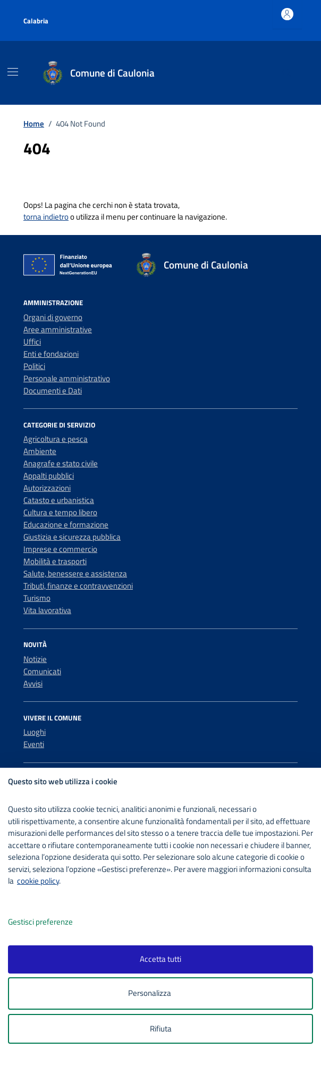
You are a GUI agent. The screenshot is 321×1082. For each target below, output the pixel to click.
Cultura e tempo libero (60, 512)
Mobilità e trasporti (55, 561)
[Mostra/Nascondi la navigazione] (12, 71)
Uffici (32, 341)
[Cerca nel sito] (287, 72)
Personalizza (160, 993)
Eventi (33, 744)
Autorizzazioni (47, 488)
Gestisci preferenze (51, 922)
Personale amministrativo (66, 378)
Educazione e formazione (65, 524)
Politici (34, 366)
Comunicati (42, 671)
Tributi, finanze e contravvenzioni (78, 586)
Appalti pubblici (48, 475)
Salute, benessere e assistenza (75, 573)
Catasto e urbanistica (58, 500)
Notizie (35, 659)
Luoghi (34, 732)
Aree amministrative (57, 329)
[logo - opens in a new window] (164, 1067)
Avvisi (33, 683)
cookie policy (38, 881)
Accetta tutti (160, 959)
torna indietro (46, 217)
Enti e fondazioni (51, 354)
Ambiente (39, 451)
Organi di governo (52, 317)
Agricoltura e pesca (55, 439)
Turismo (36, 598)
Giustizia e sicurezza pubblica (72, 537)
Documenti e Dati (52, 390)
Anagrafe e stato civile (60, 463)
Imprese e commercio (60, 549)
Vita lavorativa (47, 610)
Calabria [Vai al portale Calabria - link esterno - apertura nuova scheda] (35, 20)
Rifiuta (161, 1028)
